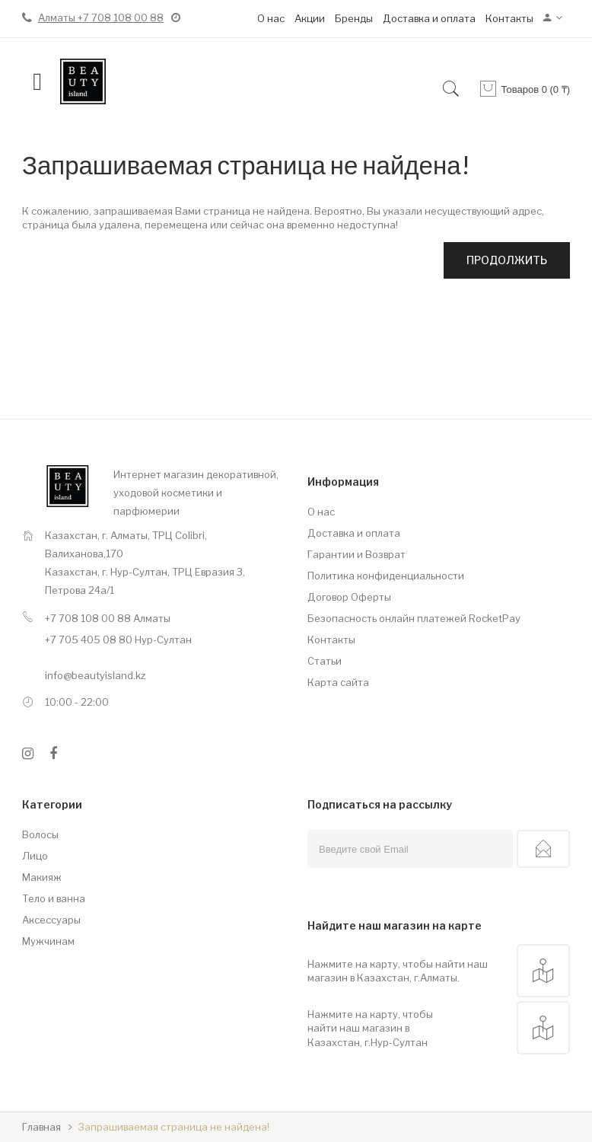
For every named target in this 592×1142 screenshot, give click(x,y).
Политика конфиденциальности (385, 575)
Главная (41, 1127)
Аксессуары (51, 920)
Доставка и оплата (429, 18)
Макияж (42, 877)
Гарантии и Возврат (356, 554)
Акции (309, 18)
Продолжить (506, 260)
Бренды (354, 18)
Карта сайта (338, 682)
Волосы (40, 834)
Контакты (509, 18)
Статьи (324, 661)
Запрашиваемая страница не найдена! (173, 1127)
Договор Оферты (349, 597)
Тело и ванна (53, 898)
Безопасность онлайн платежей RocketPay (413, 618)
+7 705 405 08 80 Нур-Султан (118, 639)
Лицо (35, 856)
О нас (271, 18)
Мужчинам (48, 941)
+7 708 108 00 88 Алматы (107, 618)
